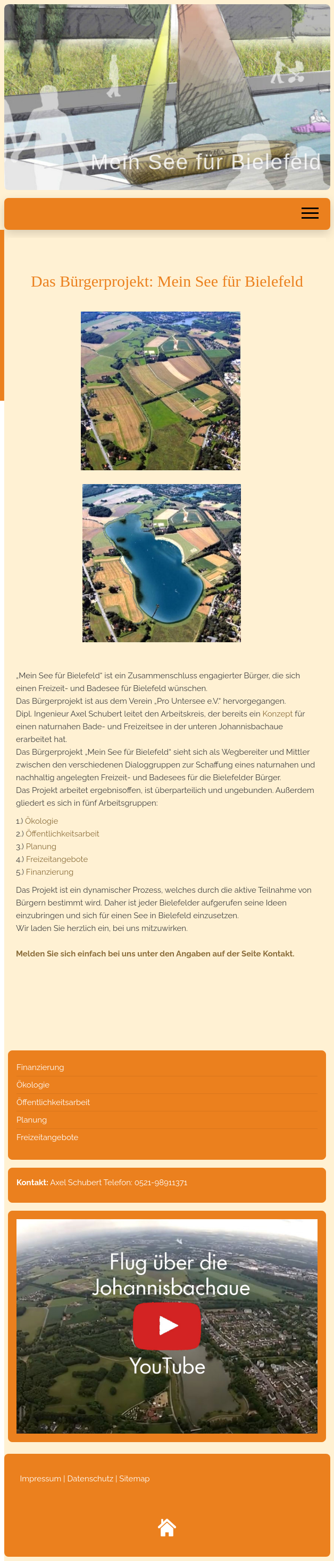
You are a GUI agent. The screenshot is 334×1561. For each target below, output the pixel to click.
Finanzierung (49, 872)
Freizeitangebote (57, 859)
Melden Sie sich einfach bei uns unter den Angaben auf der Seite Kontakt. (155, 954)
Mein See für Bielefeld (206, 162)
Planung (41, 846)
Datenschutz (90, 1479)
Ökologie (41, 821)
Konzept (277, 714)
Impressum (42, 1479)
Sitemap (134, 1479)
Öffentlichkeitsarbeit (62, 834)
